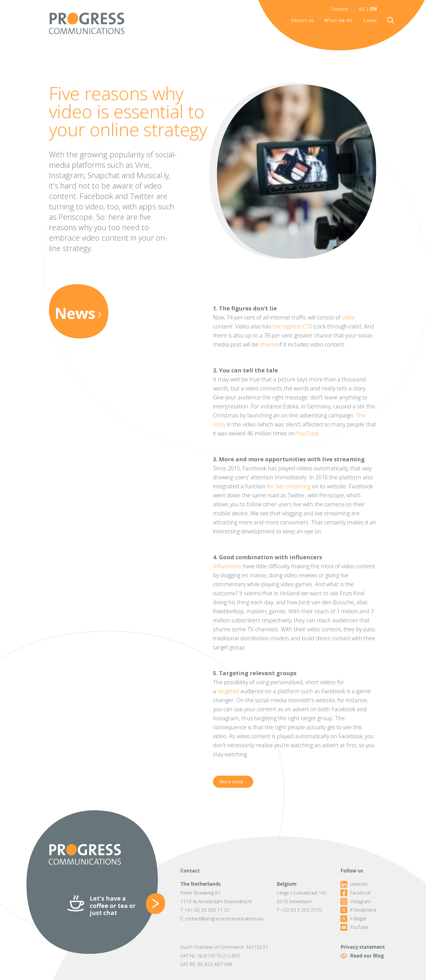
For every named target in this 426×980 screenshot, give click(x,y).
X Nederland (358, 910)
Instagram (355, 901)
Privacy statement (362, 947)
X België (353, 918)
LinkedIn (354, 884)
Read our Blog (362, 956)
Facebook (355, 893)
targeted (228, 691)
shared (269, 344)
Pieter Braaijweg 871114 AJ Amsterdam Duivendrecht (216, 897)
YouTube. (308, 433)
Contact (339, 9)
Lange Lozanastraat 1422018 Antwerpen (302, 897)
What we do (338, 20)
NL (362, 9)
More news (233, 781)
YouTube (354, 927)
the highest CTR (292, 326)
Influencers (227, 566)
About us (303, 20)
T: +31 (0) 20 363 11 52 (205, 910)
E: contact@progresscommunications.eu (221, 918)
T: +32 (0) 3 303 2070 (299, 910)
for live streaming (289, 486)
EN (373, 9)
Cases (370, 20)
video (348, 317)
